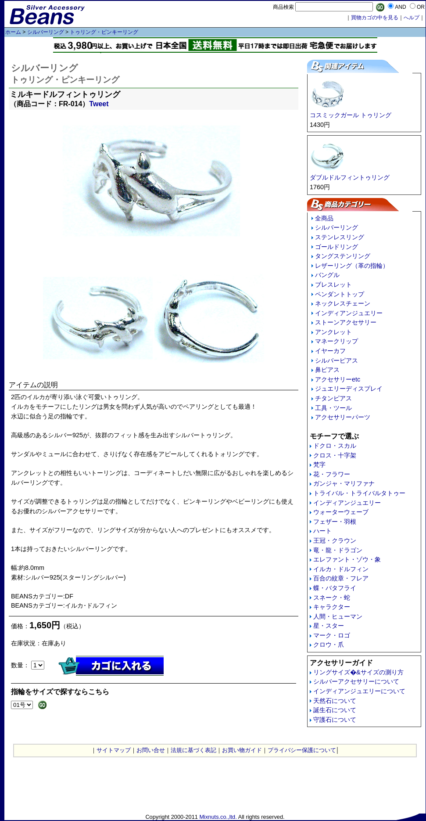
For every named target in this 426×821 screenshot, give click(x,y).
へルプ (411, 17)
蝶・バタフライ (334, 587)
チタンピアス (333, 398)
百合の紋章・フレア (341, 578)
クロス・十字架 (334, 455)
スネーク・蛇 (331, 597)
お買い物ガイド (242, 750)
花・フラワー (331, 474)
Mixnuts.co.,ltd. (217, 817)
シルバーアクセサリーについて (356, 681)
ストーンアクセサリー (345, 322)
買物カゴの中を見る (374, 17)
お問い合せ (150, 750)
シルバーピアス (336, 360)
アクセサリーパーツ (342, 417)
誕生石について (334, 709)
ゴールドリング (336, 246)
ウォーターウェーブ (341, 511)
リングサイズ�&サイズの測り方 (358, 672)
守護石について (334, 719)
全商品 (324, 218)
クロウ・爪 (328, 644)
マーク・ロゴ (331, 635)
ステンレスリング (339, 237)
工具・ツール (333, 407)
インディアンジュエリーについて (359, 691)
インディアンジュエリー (349, 313)
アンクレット (333, 331)
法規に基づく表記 (193, 750)
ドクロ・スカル (334, 445)
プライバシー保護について (302, 750)
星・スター (328, 625)
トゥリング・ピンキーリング (104, 32)
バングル (327, 274)
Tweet (98, 104)
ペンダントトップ (339, 294)
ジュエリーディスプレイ (349, 388)
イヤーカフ (330, 350)
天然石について (334, 700)
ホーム (13, 32)
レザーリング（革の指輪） (352, 265)
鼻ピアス (327, 369)
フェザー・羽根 (334, 521)
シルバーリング (45, 32)
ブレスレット (333, 284)
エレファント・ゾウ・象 (347, 559)
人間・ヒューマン (337, 616)
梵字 (319, 464)
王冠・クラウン (334, 540)
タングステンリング (342, 255)
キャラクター (331, 606)
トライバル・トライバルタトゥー (359, 493)
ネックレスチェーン (342, 303)
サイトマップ (114, 750)
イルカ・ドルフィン (341, 569)
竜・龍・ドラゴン (337, 550)
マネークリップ (336, 341)
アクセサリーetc (337, 379)
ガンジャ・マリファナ (344, 483)
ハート (322, 530)
